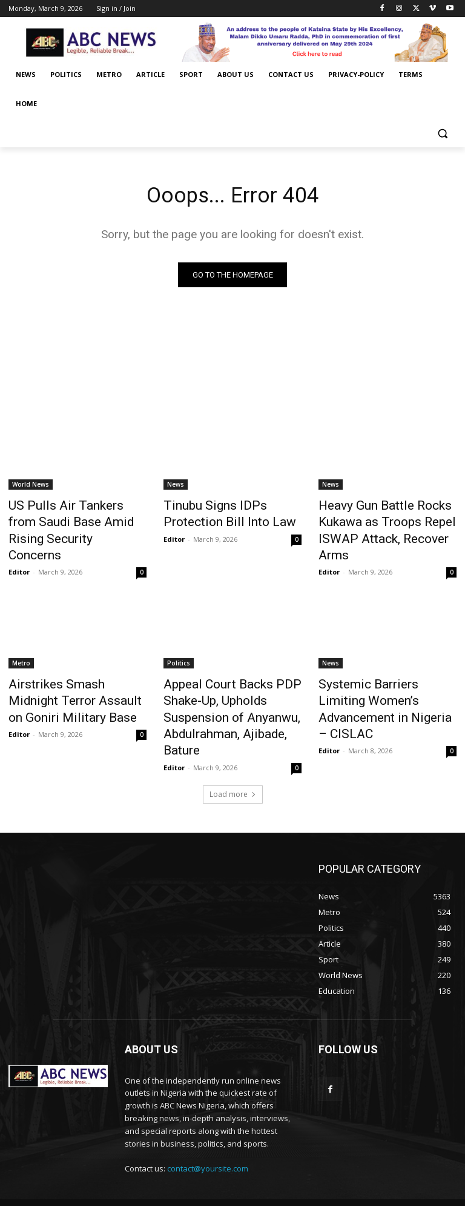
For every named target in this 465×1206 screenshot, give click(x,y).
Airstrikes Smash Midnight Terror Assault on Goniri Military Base (68, 673)
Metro (21, 640)
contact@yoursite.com (207, 1116)
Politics (178, 640)
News (175, 487)
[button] (442, 133)
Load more (232, 741)
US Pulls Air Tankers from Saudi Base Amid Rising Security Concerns (66, 520)
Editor (19, 548)
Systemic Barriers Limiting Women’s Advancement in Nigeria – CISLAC (378, 673)
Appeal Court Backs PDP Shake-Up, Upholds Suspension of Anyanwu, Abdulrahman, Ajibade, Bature (230, 680)
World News (30, 487)
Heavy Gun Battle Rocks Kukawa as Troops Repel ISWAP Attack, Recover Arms (384, 520)
